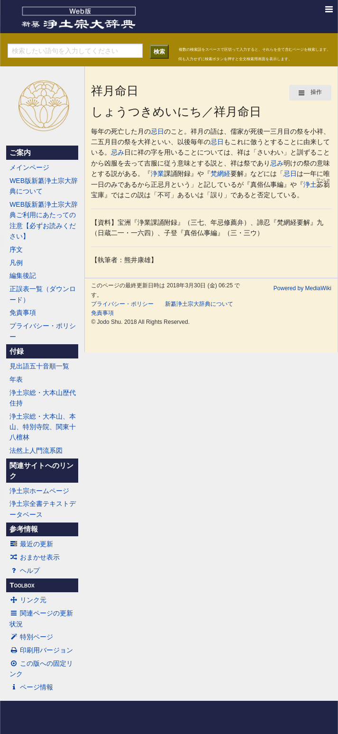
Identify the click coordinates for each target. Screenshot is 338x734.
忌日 (157, 131)
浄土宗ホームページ (39, 491)
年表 (16, 379)
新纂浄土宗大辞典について (199, 304)
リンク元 (27, 600)
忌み (117, 152)
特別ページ (31, 637)
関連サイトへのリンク (41, 471)
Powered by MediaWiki (302, 288)
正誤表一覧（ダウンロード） (42, 294)
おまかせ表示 (34, 557)
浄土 (310, 184)
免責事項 (22, 312)
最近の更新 (31, 544)
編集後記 (22, 275)
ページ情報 (31, 687)
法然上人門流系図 (36, 450)
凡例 (16, 262)
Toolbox (21, 585)
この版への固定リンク (41, 669)
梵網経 (220, 173)
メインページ (29, 167)
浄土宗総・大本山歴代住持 (42, 398)
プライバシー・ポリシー (42, 331)
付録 (16, 351)
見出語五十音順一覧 (39, 366)
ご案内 (20, 152)
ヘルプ (24, 570)
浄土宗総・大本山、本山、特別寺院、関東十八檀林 (42, 427)
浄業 (157, 173)
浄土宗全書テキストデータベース (42, 509)
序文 (16, 249)
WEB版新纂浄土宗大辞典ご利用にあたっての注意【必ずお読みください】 (43, 220)
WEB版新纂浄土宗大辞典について (43, 186)
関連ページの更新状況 (41, 618)
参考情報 (23, 529)
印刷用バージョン (41, 650)
